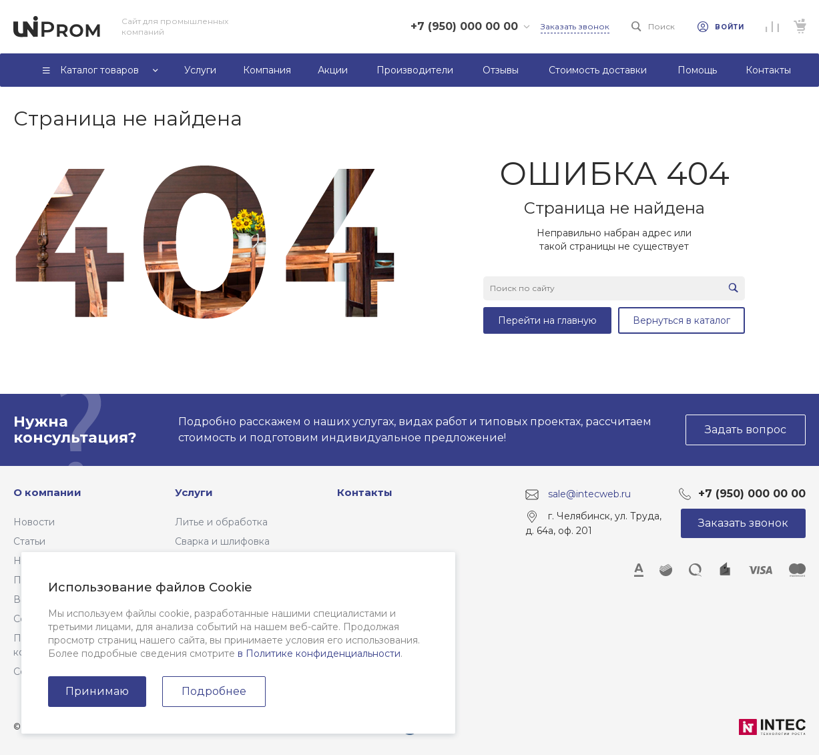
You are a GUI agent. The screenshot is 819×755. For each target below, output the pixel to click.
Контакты (364, 492)
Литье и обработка (221, 522)
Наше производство (62, 561)
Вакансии (36, 599)
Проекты (34, 580)
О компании (47, 492)
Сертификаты (45, 672)
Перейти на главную (547, 320)
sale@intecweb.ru (589, 494)
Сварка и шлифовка (222, 541)
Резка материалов (219, 561)
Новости (34, 522)
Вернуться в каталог (681, 320)
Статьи (29, 541)
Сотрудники (42, 619)
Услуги (194, 492)
